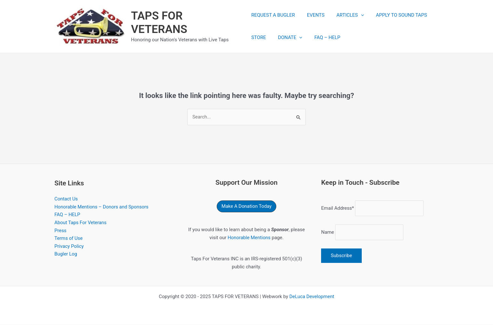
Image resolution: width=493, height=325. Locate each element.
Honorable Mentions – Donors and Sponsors (101, 207)
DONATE (288, 38)
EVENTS (313, 15)
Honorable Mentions (249, 238)
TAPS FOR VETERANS (160, 22)
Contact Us (66, 199)
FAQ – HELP (322, 38)
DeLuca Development (311, 297)
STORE (258, 38)
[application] (356, 15)
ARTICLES (345, 15)
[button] (246, 207)
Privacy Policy (69, 247)
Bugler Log (65, 255)
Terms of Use (68, 239)
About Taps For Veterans (80, 223)
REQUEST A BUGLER (273, 15)
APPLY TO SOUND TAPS (394, 15)
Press (60, 231)
